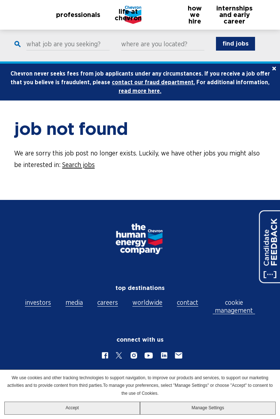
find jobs (235, 51)
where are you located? (154, 51)
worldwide (147, 302)
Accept (72, 407)
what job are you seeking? (63, 51)
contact (187, 302)
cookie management (234, 306)
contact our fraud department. (153, 89)
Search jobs (78, 172)
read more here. (140, 98)
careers (107, 302)
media (74, 302)
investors (38, 302)
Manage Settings (207, 407)
